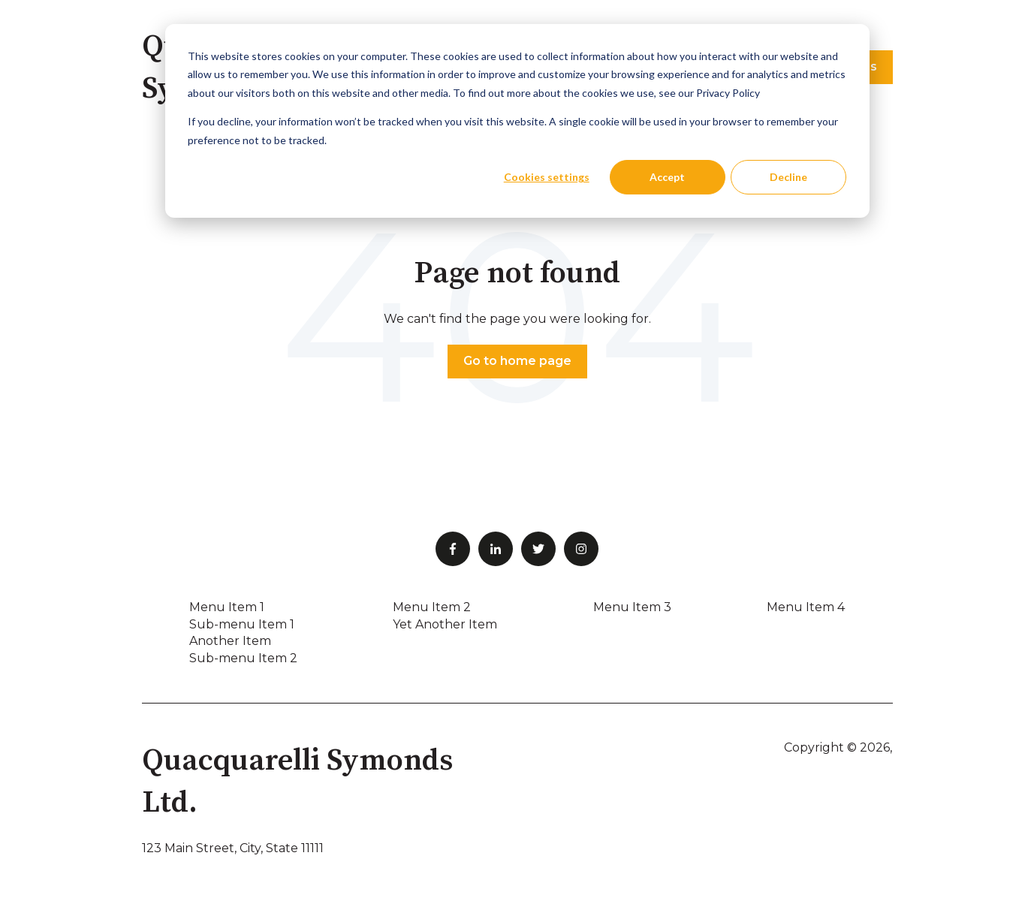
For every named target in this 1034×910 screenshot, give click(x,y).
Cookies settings (546, 176)
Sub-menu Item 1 (241, 624)
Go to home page (517, 361)
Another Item (230, 641)
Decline (788, 176)
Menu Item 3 (632, 607)
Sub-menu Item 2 (243, 658)
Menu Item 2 (432, 607)
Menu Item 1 (226, 607)
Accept (667, 176)
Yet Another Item (445, 624)
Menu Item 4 (806, 607)
